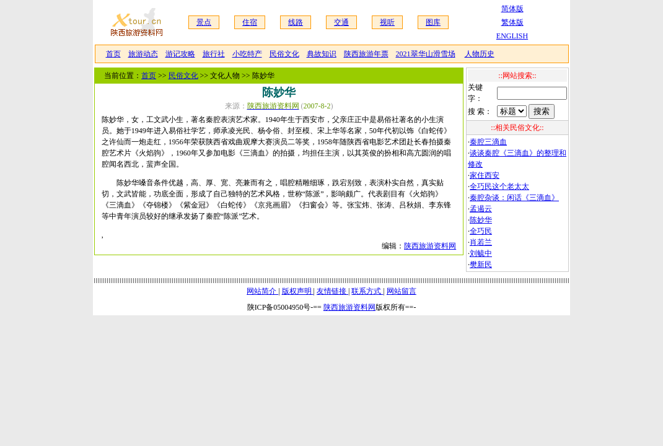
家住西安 (484, 175)
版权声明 (298, 291)
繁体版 (512, 22)
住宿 (249, 22)
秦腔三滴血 (488, 142)
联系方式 (367, 291)
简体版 (512, 8)
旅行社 (214, 54)
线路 (295, 22)
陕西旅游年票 (366, 54)
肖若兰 (481, 242)
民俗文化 (284, 54)
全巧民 (481, 231)
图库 (433, 22)
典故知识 (321, 54)
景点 (203, 22)
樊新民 (481, 264)
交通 (341, 22)
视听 (387, 22)
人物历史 (479, 54)
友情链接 (332, 291)
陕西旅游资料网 (430, 246)
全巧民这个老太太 (499, 186)
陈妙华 (481, 220)
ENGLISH (512, 36)
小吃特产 (247, 54)
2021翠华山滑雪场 (425, 54)
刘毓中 (481, 253)
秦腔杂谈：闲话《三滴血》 (514, 197)
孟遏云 (481, 208)
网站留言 (401, 291)
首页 (113, 54)
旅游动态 (143, 54)
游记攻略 (180, 54)
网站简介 (262, 291)
